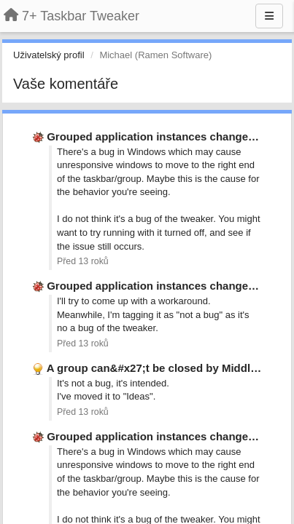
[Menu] (269, 16)
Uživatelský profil (49, 54)
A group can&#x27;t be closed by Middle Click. (168, 368)
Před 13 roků (83, 261)
